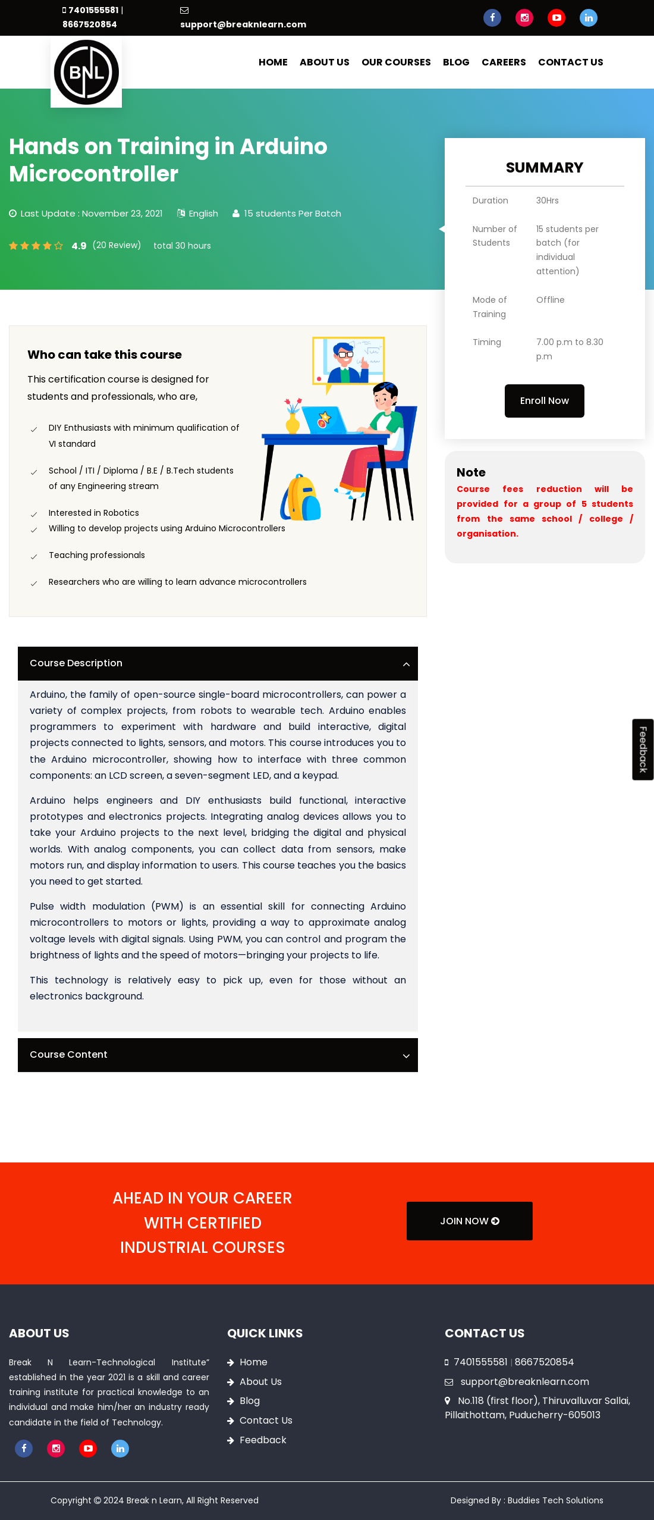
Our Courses (396, 62)
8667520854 (89, 24)
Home (273, 62)
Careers (504, 62)
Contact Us (570, 62)
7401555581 (93, 10)
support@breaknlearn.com (243, 24)
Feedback (263, 1440)
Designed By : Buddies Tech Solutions (527, 1500)
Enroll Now (544, 401)
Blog (456, 62)
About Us (325, 62)
